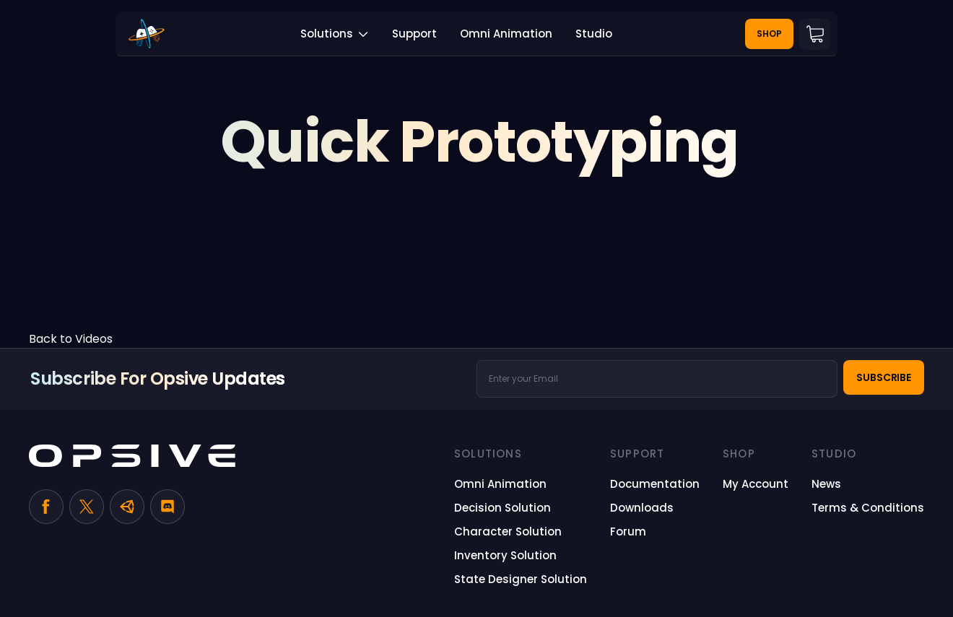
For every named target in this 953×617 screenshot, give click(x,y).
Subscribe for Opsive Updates (157, 378)
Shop (769, 33)
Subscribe (883, 377)
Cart (815, 34)
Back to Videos (71, 339)
